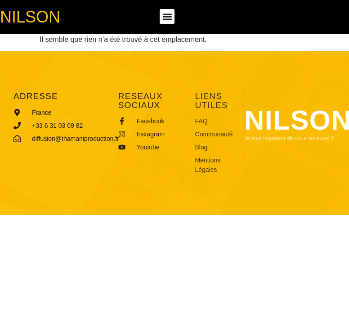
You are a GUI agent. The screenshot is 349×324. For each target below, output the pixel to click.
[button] (167, 16)
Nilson (30, 17)
